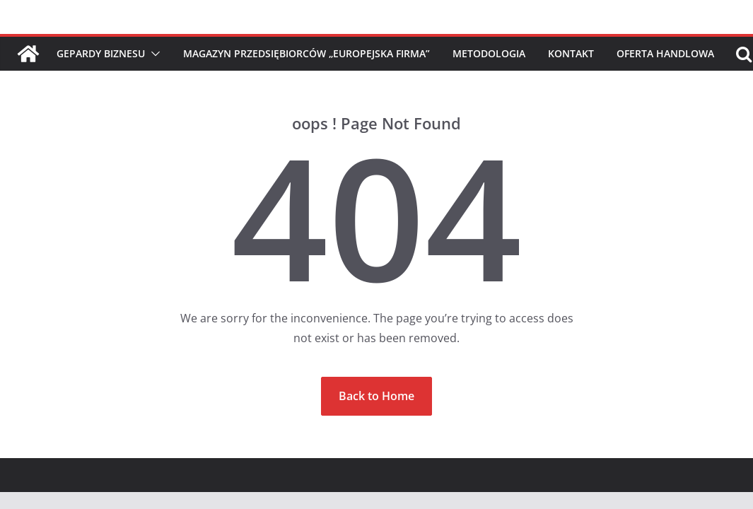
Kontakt (571, 53)
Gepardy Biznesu (101, 53)
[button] (152, 54)
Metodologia (489, 53)
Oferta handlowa (665, 53)
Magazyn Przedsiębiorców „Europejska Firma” (306, 53)
